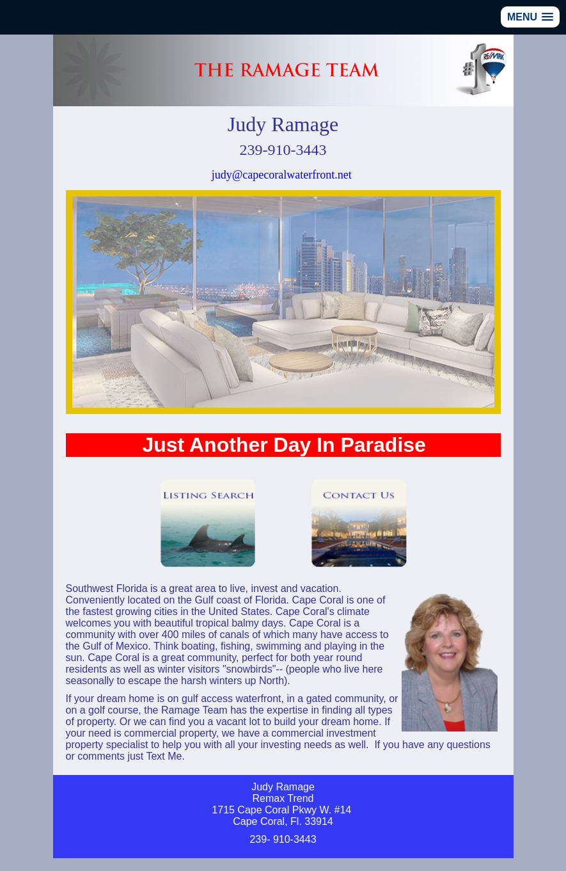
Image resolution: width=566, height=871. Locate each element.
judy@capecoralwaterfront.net (282, 174)
